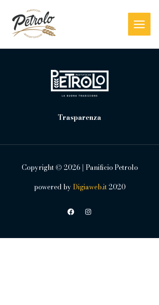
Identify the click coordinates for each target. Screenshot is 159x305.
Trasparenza (79, 117)
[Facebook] (70, 211)
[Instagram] (88, 211)
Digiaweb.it (90, 187)
